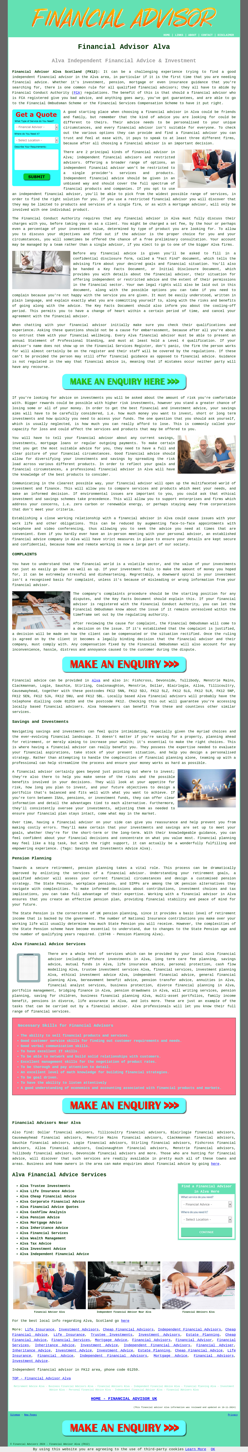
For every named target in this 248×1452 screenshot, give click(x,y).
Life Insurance (39, 1330)
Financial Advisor (194, 1340)
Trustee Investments (111, 1335)
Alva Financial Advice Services (59, 1175)
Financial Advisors (151, 1340)
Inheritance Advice (54, 1345)
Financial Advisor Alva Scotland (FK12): (56, 72)
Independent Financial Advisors (189, 1330)
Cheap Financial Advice (198, 1350)
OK (213, 1449)
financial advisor (209, 93)
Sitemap (15, 1415)
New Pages (30, 1415)
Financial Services (71, 1340)
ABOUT (192, 35)
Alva (96, 680)
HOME (167, 35)
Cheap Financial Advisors (128, 1330)
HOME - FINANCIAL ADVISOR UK (124, 1398)
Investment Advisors (79, 1330)
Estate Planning (202, 1335)
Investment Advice (99, 1345)
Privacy (233, 1415)
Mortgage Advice (111, 1340)
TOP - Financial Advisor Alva (41, 1378)
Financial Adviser (215, 1345)
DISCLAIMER (226, 35)
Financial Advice (55, 1356)
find (28, 1132)
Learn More (195, 1449)
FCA (77, 93)
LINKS (179, 35)
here (215, 1164)
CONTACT (207, 35)
